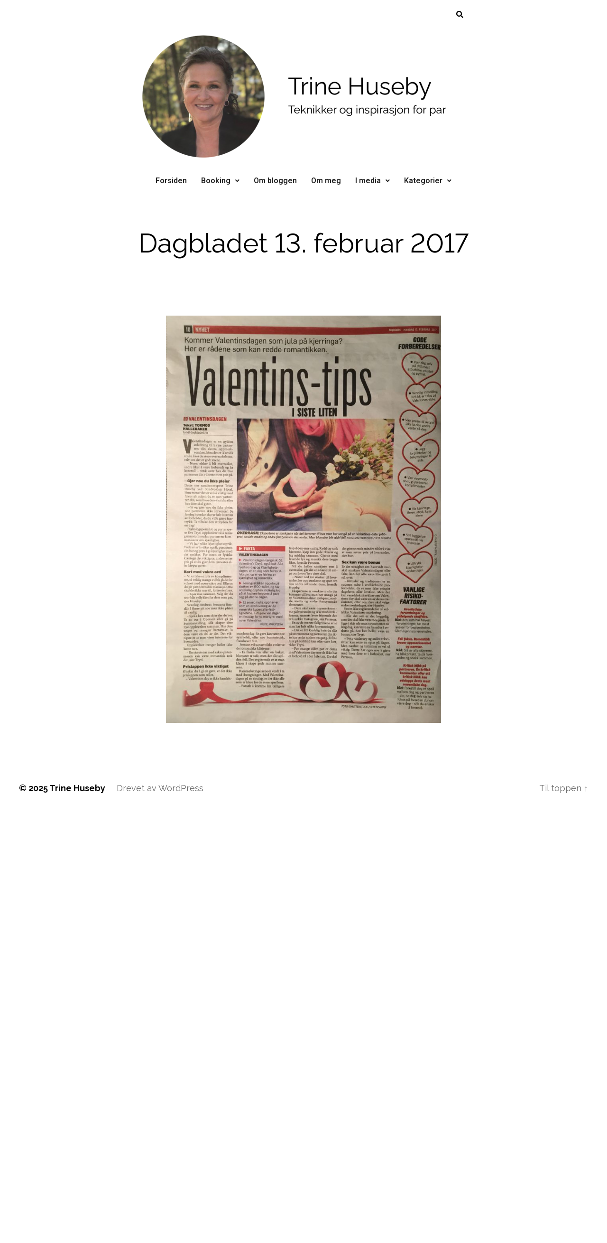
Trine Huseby (77, 788)
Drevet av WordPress (160, 788)
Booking (220, 180)
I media (372, 180)
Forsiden (171, 180)
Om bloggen (275, 180)
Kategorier (427, 180)
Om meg (326, 180)
